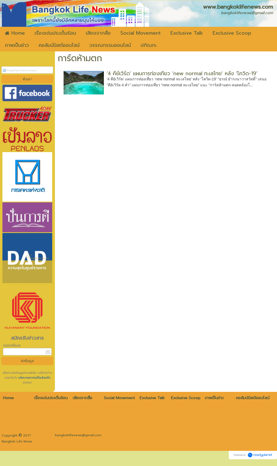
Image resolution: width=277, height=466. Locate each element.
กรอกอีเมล (12, 345)
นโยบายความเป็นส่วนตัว (33, 377)
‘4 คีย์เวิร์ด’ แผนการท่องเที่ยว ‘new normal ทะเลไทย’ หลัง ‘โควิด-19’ (182, 73)
